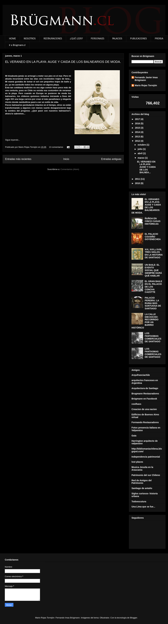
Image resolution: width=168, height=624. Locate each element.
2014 (138, 132)
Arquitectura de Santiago (145, 388)
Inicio (66, 159)
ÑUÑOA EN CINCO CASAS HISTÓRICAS (152, 221)
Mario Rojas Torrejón (28, 147)
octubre (142, 144)
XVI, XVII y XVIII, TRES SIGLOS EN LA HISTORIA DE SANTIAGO (154, 253)
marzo (141, 158)
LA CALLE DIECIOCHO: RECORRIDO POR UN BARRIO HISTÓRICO (145, 321)
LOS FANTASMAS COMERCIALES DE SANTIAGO (153, 337)
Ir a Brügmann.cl (17, 45)
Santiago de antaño (142, 488)
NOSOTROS (30, 38)
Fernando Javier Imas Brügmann (146, 78)
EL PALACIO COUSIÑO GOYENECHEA (153, 237)
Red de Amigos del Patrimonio (142, 481)
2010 (138, 183)
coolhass (136, 404)
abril (140, 153)
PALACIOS (117, 38)
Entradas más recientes (18, 159)
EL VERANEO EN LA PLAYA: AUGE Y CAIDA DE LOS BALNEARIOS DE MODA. (63, 61)
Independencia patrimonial (146, 456)
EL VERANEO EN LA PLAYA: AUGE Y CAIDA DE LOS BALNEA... (146, 167)
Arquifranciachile (141, 375)
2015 (138, 127)
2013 (138, 136)
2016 (138, 123)
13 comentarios (56, 147)
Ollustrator (104, 617)
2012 (138, 141)
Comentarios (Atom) (69, 169)
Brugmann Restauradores (145, 393)
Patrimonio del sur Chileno (146, 475)
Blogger (133, 617)
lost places (137, 462)
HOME (12, 38)
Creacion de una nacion (144, 409)
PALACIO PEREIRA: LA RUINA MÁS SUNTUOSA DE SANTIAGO (153, 303)
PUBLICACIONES (138, 38)
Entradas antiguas (111, 159)
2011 (138, 179)
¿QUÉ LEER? (76, 38)
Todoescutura (139, 501)
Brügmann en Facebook (144, 398)
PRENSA (159, 38)
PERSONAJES (97, 38)
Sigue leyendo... (12, 140)
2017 (138, 119)
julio (140, 149)
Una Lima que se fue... (143, 506)
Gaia (134, 435)
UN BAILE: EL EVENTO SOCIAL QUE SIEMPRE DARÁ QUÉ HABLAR (153, 270)
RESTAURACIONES (53, 38)
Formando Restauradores (145, 422)
